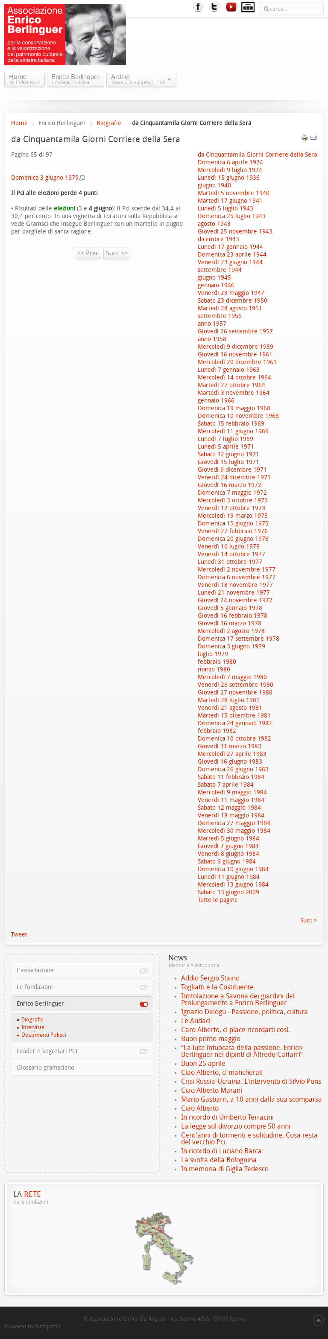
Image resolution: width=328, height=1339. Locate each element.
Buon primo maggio (210, 1039)
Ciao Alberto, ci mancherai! (222, 1072)
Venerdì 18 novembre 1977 (235, 585)
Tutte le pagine (218, 900)
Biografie (109, 123)
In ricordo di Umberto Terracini (227, 1117)
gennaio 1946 (216, 285)
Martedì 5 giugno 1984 (228, 838)
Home (19, 123)
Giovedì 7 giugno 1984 (228, 846)
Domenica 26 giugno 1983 (233, 769)
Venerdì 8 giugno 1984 (228, 854)
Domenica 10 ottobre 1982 (234, 738)
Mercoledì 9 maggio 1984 (232, 792)
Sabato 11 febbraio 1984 (231, 777)
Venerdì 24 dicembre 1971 (234, 477)
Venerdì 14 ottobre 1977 (231, 554)
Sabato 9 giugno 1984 (227, 861)
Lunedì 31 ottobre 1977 (230, 562)
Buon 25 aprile (203, 1063)
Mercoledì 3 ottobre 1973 (233, 500)
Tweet (19, 934)
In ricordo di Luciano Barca (221, 1151)
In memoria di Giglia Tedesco (225, 1169)
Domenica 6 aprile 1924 (230, 162)
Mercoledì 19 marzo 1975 (233, 515)
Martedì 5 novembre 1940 (233, 193)
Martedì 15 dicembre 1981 (234, 715)
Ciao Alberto (200, 1108)
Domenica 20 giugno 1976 (233, 539)
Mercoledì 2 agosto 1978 (231, 631)
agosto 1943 (214, 224)
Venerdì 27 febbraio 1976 (233, 531)
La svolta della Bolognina (219, 1160)
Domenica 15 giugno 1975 (233, 523)
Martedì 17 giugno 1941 (230, 200)
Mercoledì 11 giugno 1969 (233, 431)
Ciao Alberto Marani (211, 1090)
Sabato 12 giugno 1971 (228, 454)
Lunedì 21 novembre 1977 (234, 592)
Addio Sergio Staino (210, 978)
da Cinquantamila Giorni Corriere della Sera (257, 154)
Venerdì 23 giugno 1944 (230, 262)
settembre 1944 (220, 270)
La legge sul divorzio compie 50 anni (235, 1126)
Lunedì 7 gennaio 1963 (229, 369)
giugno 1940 (214, 185)
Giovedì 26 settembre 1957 (235, 331)
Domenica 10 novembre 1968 (238, 416)
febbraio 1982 (217, 731)
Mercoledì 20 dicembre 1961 (237, 362)
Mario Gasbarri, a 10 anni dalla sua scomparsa (251, 1099)
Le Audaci (196, 1021)
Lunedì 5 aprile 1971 (226, 446)
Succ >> (117, 253)
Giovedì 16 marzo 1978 (229, 623)
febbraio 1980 (217, 661)
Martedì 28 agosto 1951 (230, 308)
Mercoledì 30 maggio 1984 (234, 830)
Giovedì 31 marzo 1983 (229, 746)
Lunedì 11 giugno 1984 (229, 877)
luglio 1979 (213, 654)
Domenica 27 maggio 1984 (234, 823)
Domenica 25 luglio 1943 (232, 216)
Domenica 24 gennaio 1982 (235, 723)
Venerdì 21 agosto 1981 (230, 708)
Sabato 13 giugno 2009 (228, 892)
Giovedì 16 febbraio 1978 (232, 615)
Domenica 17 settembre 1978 (238, 638)
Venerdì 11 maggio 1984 (231, 800)
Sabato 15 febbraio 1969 (231, 423)
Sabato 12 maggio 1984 (229, 807)
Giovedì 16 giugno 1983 (230, 761)
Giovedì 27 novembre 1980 (235, 692)
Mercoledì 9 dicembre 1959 (235, 346)
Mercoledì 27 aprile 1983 (232, 754)
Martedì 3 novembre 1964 (233, 393)
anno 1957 (212, 323)
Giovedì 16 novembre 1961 (235, 354)
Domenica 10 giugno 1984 (233, 869)
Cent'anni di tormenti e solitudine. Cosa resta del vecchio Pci (249, 1138)
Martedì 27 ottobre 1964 (231, 385)
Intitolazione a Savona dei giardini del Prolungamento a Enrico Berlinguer (238, 999)
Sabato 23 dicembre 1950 (232, 300)
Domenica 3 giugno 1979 (231, 646)
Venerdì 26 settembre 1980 (235, 684)
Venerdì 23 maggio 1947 (231, 293)
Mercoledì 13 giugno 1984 (233, 884)
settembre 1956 (220, 316)
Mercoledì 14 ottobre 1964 (234, 377)
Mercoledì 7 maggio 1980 (232, 677)
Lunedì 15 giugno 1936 (229, 177)
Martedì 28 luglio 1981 (229, 700)
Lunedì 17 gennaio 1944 (230, 247)
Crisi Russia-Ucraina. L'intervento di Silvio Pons (251, 1081)
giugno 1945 (214, 277)
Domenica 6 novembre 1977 (236, 577)
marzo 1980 (214, 669)
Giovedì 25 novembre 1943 (235, 231)
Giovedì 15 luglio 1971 (228, 462)
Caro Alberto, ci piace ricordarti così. (235, 1030)
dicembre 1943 (218, 239)
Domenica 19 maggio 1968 (234, 408)
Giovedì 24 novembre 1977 (235, 600)
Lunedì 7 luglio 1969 (225, 439)
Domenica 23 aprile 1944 (232, 254)
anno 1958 (212, 339)
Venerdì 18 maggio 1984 (231, 815)
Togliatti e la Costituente (217, 987)
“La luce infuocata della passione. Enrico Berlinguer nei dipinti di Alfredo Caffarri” (242, 1051)
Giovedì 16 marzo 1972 (229, 485)
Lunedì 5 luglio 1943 (225, 208)
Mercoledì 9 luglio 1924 (230, 170)
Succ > (308, 920)
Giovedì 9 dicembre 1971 (232, 469)
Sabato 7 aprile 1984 (226, 784)
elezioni (63, 208)
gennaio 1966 (216, 400)
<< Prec (88, 253)
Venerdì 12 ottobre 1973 (231, 508)
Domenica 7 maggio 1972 (232, 492)
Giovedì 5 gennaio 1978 (230, 608)
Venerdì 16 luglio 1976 (229, 546)
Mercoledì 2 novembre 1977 (236, 569)
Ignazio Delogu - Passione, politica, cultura (244, 1012)
